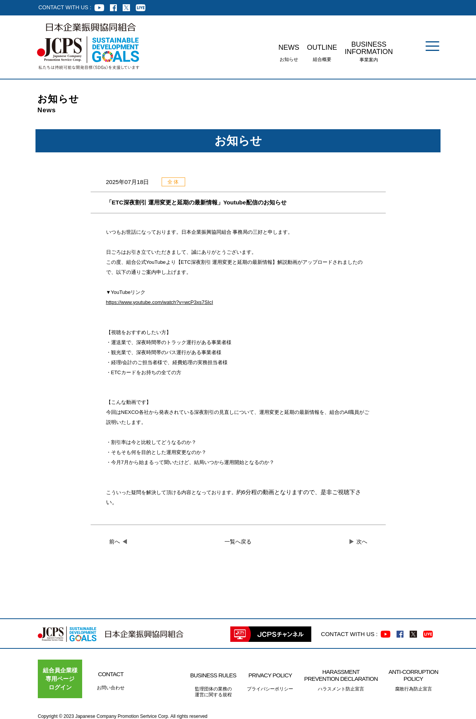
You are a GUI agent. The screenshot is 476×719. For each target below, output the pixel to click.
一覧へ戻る (238, 541)
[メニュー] (432, 46)
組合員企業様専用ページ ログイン (60, 678)
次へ (361, 541)
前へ (114, 541)
